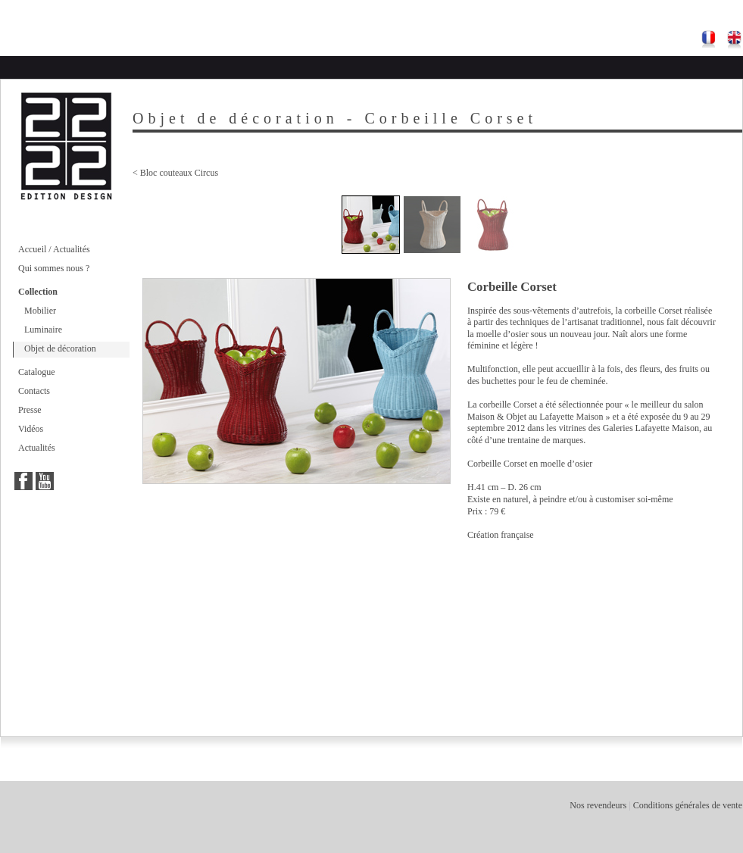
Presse (30, 410)
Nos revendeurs (598, 805)
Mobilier (40, 310)
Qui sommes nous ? (53, 268)
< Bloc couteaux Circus (175, 172)
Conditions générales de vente (687, 805)
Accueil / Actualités (54, 249)
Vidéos (30, 428)
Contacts (34, 391)
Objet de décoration (60, 348)
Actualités (36, 447)
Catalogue (36, 372)
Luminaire (43, 329)
